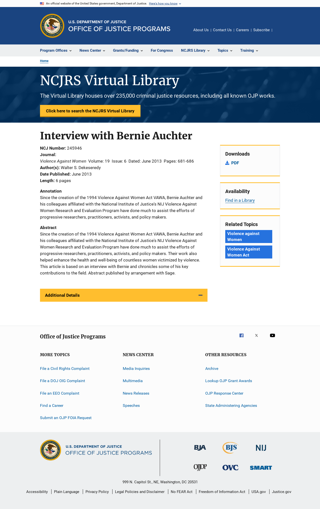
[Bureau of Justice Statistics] (230, 454)
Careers (242, 30)
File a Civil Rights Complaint (65, 368)
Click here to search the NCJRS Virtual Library (90, 110)
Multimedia (133, 380)
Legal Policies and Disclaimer (139, 492)
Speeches (131, 405)
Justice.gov (281, 492)
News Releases (136, 393)
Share (280, 33)
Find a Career (51, 405)
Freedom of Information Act (222, 492)
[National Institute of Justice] (261, 452)
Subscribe (261, 30)
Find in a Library (240, 200)
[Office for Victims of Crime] (230, 471)
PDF (235, 162)
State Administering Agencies (231, 405)
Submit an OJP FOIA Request (66, 417)
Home (44, 61)
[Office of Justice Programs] (52, 25)
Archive (211, 368)
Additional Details (62, 295)
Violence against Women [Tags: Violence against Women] (243, 236)
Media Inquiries (136, 368)
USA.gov (259, 492)
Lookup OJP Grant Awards (228, 380)
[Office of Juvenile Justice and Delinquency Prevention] (200, 472)
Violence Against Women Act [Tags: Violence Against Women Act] (243, 252)
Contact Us (222, 30)
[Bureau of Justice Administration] (200, 451)
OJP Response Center (224, 393)
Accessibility (37, 492)
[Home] (119, 25)
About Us (201, 30)
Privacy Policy (97, 492)
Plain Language (66, 492)
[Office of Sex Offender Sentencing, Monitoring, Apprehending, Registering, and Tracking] (261, 471)
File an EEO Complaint (59, 393)
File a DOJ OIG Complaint (62, 380)
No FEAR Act (181, 492)
